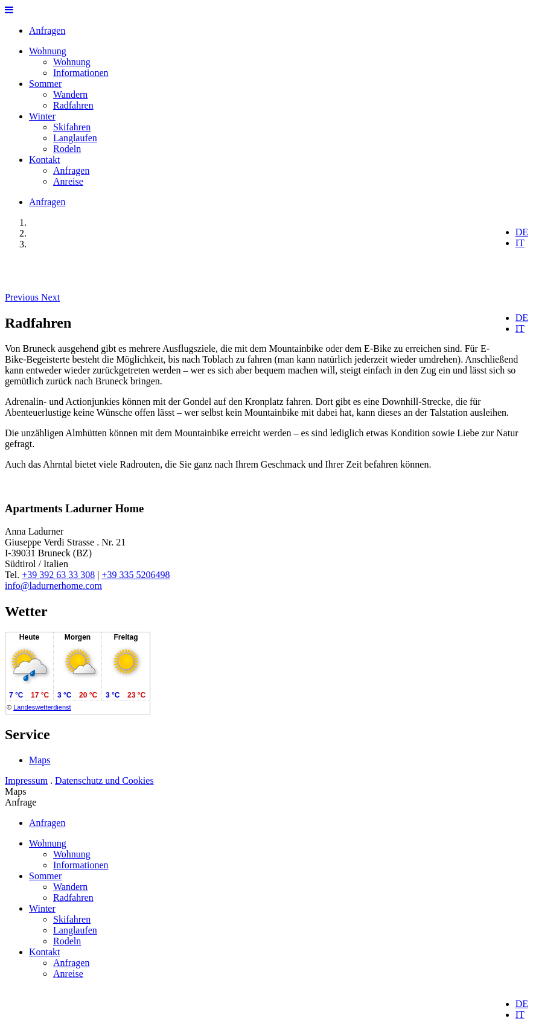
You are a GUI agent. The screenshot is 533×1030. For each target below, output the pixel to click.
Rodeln (67, 149)
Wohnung (47, 51)
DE (521, 232)
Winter (42, 116)
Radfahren (73, 105)
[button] (23, 297)
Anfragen (47, 30)
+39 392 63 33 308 (58, 575)
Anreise (68, 181)
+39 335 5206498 (135, 575)
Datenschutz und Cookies (104, 780)
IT (520, 243)
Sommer (45, 83)
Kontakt (44, 159)
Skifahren (72, 127)
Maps (40, 760)
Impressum (26, 780)
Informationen (81, 73)
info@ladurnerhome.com (53, 585)
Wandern (70, 94)
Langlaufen (75, 138)
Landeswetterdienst (42, 707)
